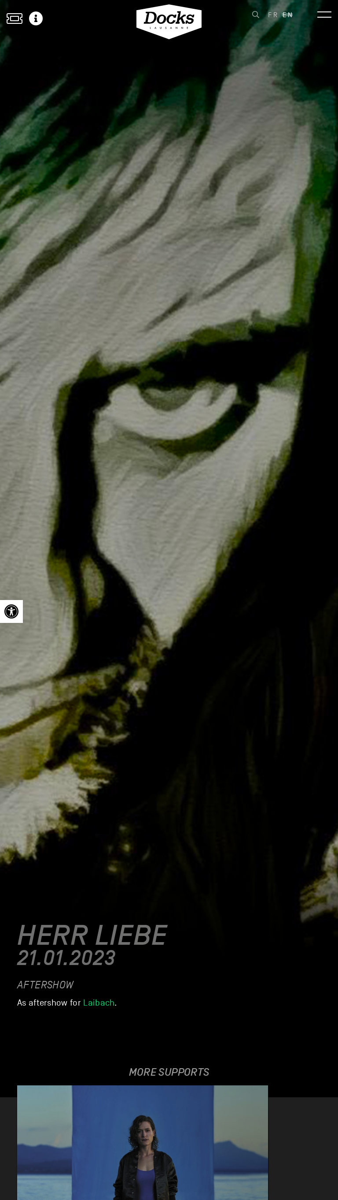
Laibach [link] (98, 1003)
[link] (11, 611)
